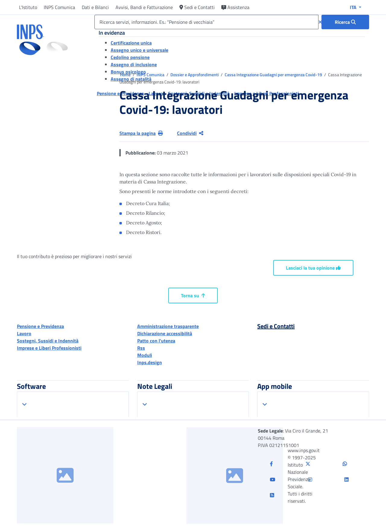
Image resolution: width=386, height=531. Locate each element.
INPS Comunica (59, 7)
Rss (141, 347)
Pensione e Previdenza (40, 326)
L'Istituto (28, 7)
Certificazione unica (131, 42)
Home (125, 74)
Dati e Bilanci (95, 7)
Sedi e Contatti (197, 7)
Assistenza (235, 7)
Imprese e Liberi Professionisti (49, 347)
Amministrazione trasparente (168, 326)
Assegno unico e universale (139, 50)
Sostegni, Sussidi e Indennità (47, 340)
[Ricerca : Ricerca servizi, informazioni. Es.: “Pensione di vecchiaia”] (345, 22)
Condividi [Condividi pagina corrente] (190, 133)
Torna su (193, 295)
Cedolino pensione (130, 57)
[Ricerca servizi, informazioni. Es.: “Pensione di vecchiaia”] (206, 22)
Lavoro (24, 333)
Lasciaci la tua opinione (313, 267)
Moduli (144, 355)
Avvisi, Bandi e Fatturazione (144, 7)
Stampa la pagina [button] (141, 133)
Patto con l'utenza (156, 340)
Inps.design (149, 362)
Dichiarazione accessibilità (164, 333)
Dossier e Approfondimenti (195, 74)
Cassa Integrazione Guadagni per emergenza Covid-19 (274, 74)
